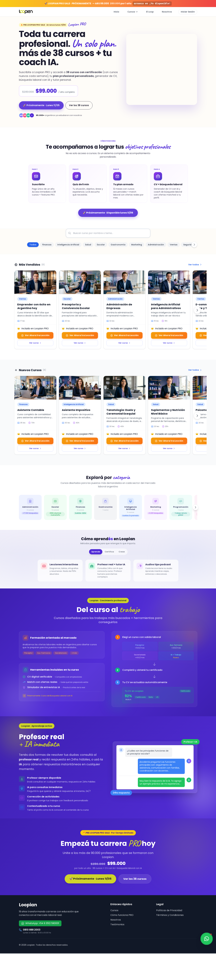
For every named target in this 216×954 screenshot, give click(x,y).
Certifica (109, 552)
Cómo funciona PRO (121, 915)
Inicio (116, 11)
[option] (33, 244)
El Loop (150, 11)
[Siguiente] (197, 310)
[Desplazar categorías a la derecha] (194, 245)
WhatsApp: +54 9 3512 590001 (40, 924)
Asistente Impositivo (76, 410)
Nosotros (167, 11)
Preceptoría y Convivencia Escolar (76, 306)
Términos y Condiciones (170, 915)
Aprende (93, 552)
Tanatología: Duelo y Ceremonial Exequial (120, 411)
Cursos (132, 11)
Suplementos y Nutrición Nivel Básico (168, 411)
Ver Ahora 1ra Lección (35, 335)
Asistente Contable (30, 410)
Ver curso (35, 342)
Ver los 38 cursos (79, 105)
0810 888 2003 (31, 930)
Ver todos (195, 264)
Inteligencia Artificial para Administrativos (166, 306)
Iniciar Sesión (188, 11)
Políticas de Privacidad (169, 911)
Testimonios (117, 925)
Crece (124, 552)
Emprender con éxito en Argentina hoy (33, 306)
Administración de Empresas (119, 306)
